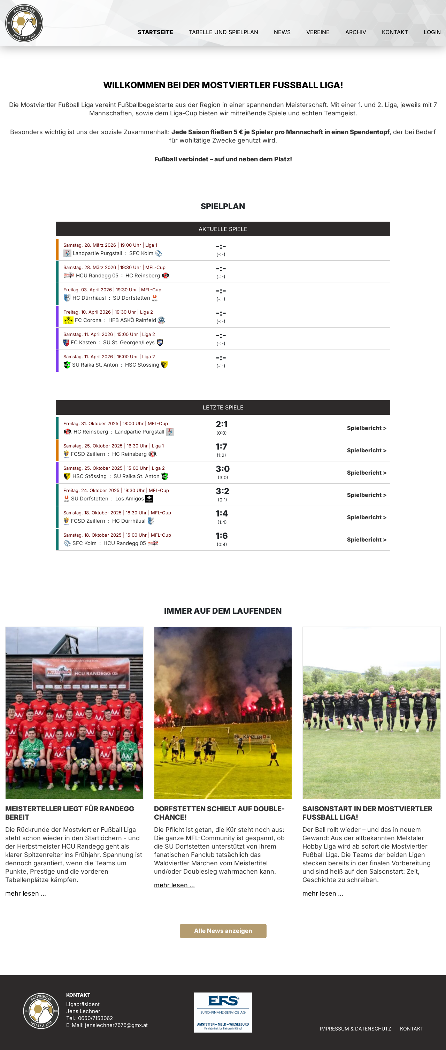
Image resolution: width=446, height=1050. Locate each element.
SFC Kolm (145, 253)
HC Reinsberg (147, 275)
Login (432, 34)
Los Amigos (134, 498)
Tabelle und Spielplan (223, 34)
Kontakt (395, 34)
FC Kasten (80, 342)
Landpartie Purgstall (93, 253)
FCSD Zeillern (85, 454)
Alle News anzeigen (223, 930)
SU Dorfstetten (135, 297)
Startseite (155, 34)
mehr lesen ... (25, 893)
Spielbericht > (367, 427)
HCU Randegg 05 (91, 275)
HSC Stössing (146, 364)
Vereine (318, 34)
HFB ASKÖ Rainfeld (136, 320)
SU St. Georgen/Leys (133, 342)
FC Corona (83, 320)
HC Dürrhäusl (85, 297)
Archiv (355, 34)
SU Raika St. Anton (91, 364)
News (282, 34)
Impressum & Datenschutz (355, 1029)
